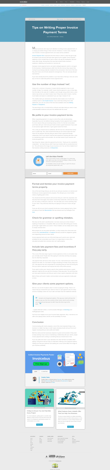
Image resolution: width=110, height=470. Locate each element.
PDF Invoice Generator (61, 439)
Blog (20, 5)
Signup (83, 1)
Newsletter (74, 439)
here (33, 212)
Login (88, 1)
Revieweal (48, 381)
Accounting (47, 5)
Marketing (73, 5)
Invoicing (42, 5)
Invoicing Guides (60, 442)
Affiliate (40, 441)
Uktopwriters (54, 148)
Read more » (39, 424)
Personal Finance (78, 5)
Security (31, 444)
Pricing (78, 1)
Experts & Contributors (76, 441)
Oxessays (59, 379)
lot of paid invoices (48, 100)
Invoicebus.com (58, 460)
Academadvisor (65, 381)
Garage (40, 439)
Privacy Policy (49, 439)
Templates (72, 1)
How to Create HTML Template (63, 438)
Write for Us (24, 5)
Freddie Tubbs (56, 36)
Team (40, 438)
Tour (66, 1)
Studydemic (41, 104)
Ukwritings (67, 309)
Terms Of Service (50, 438)
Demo (61, 1)
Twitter (53, 382)
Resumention (48, 210)
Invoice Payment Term (38, 55)
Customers (32, 447)
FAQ (31, 445)
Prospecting (63, 5)
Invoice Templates (61, 441)
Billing (59, 5)
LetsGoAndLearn (44, 232)
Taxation (51, 5)
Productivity (68, 5)
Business (55, 5)
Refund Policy (49, 441)
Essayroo (52, 232)
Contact (40, 442)
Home (31, 438)
